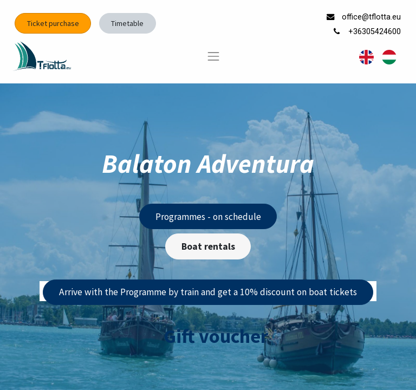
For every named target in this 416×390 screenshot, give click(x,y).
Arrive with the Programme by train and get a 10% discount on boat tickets (208, 292)
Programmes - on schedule (208, 217)
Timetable (127, 23)
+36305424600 (375, 31)
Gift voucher (216, 336)
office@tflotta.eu (372, 17)
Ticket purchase (53, 23)
